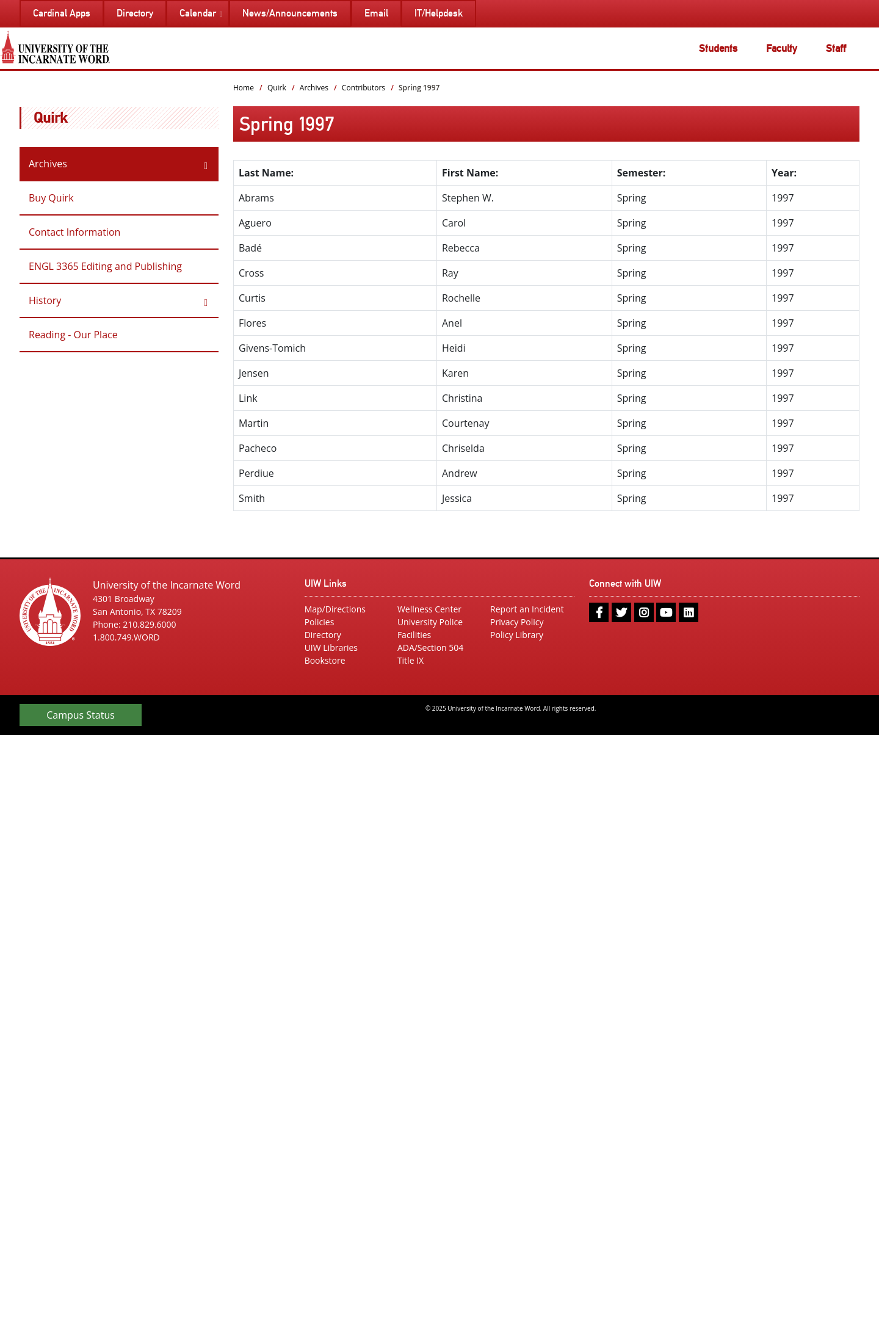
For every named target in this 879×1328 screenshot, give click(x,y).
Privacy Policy (516, 622)
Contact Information (74, 232)
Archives (48, 163)
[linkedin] (688, 612)
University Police (430, 622)
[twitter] (621, 612)
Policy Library (516, 634)
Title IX (410, 660)
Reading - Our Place (73, 334)
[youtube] (666, 612)
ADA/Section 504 (430, 647)
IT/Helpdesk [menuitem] (438, 13)
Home (243, 87)
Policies (320, 622)
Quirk (50, 117)
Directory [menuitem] (135, 13)
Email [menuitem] (376, 13)
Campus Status (80, 715)
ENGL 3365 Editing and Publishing (105, 266)
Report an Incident (527, 609)
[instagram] (644, 612)
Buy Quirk (51, 198)
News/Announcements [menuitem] (290, 13)
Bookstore (325, 660)
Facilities (414, 634)
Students (718, 48)
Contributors (363, 87)
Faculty (781, 48)
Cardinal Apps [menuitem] (61, 13)
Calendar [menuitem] (197, 13)
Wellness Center (429, 609)
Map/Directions (335, 609)
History (45, 300)
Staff (836, 48)
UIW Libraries (331, 647)
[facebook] (599, 612)
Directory (323, 634)
